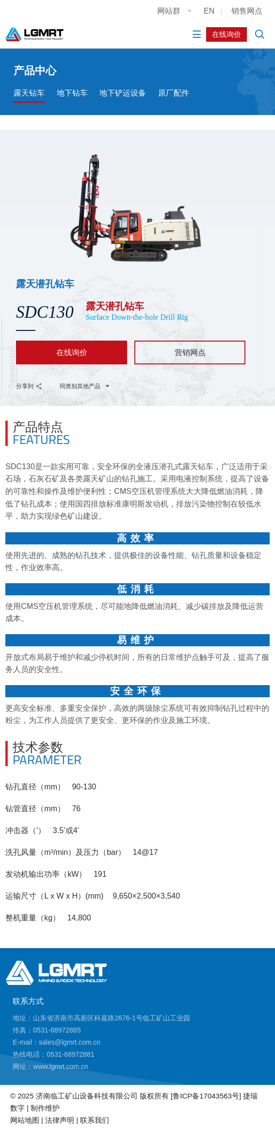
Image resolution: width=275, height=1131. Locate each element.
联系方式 (28, 1001)
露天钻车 (29, 93)
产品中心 (35, 71)
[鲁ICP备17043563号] (206, 1096)
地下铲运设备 (122, 93)
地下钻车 (72, 93)
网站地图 (24, 1120)
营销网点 (190, 352)
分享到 (29, 386)
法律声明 (59, 1120)
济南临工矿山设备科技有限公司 (87, 1096)
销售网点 (246, 11)
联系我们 (94, 1120)
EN (209, 11)
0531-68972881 (70, 1054)
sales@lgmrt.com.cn (69, 1042)
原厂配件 (173, 93)
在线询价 (226, 34)
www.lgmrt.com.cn (60, 1066)
